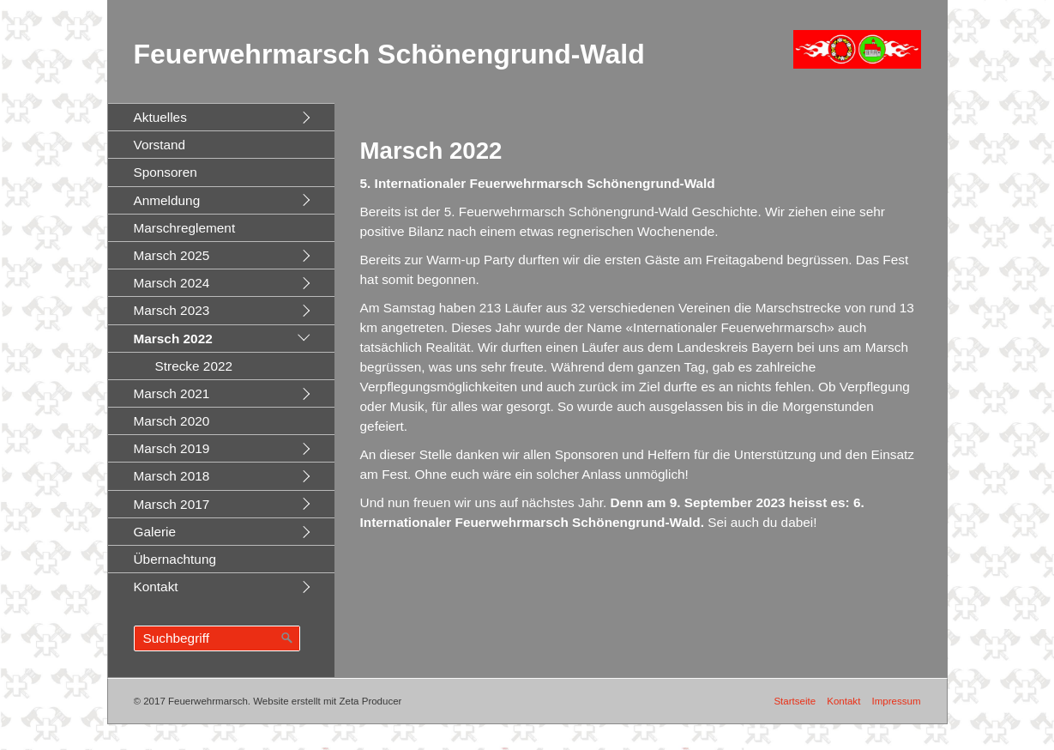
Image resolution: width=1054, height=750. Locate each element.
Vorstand (160, 144)
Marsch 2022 (173, 338)
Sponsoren (165, 172)
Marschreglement (185, 228)
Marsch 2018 (172, 476)
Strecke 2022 (194, 366)
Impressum (896, 701)
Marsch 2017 (172, 504)
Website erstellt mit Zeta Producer (327, 701)
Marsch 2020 (172, 421)
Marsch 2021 (172, 393)
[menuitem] (221, 116)
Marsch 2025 (172, 255)
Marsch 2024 (172, 282)
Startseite (795, 701)
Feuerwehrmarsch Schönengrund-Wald (389, 54)
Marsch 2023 (172, 310)
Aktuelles (160, 117)
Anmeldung (167, 200)
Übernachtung (175, 559)
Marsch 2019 (172, 448)
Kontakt (156, 586)
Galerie (155, 531)
